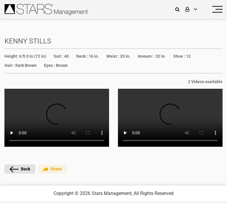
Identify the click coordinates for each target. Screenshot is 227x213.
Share (52, 169)
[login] (195, 9)
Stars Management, (112, 193)
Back (19, 169)
